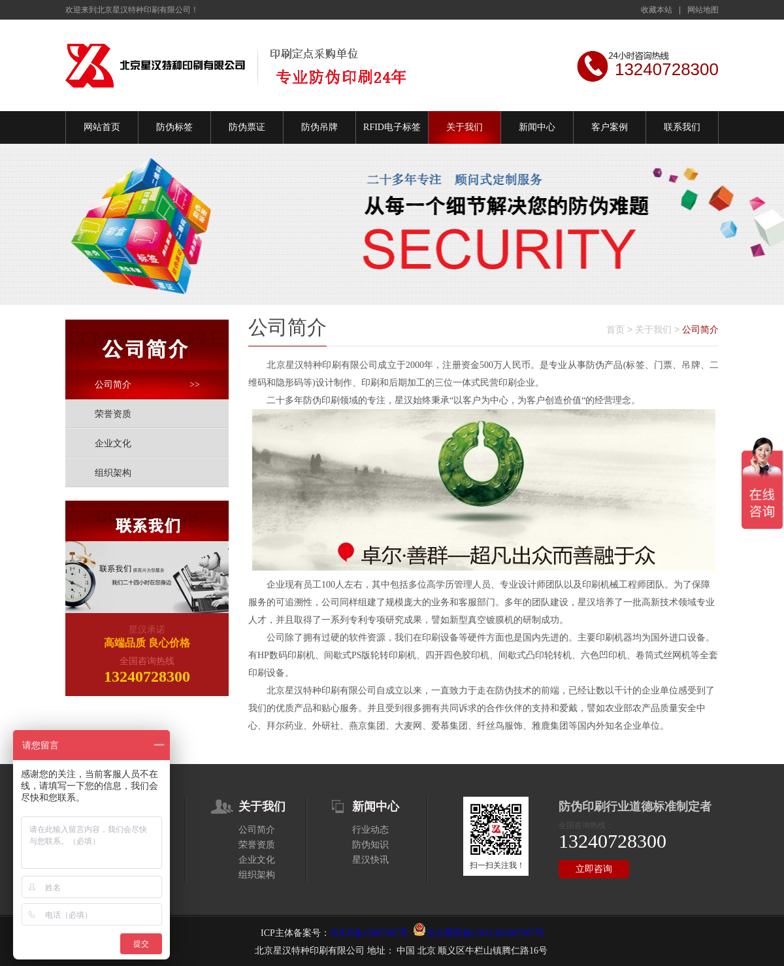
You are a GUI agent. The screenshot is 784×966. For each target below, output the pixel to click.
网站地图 (703, 9)
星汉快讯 (370, 860)
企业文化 (113, 443)
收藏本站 (656, 9)
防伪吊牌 (319, 127)
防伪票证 (247, 127)
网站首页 (102, 127)
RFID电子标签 (392, 127)
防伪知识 (370, 845)
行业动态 (370, 830)
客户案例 (609, 127)
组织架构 (113, 473)
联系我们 (682, 127)
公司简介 (147, 384)
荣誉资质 (113, 414)
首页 (615, 329)
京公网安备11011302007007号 (485, 933)
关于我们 (464, 127)
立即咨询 (594, 869)
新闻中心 (537, 127)
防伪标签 (174, 127)
